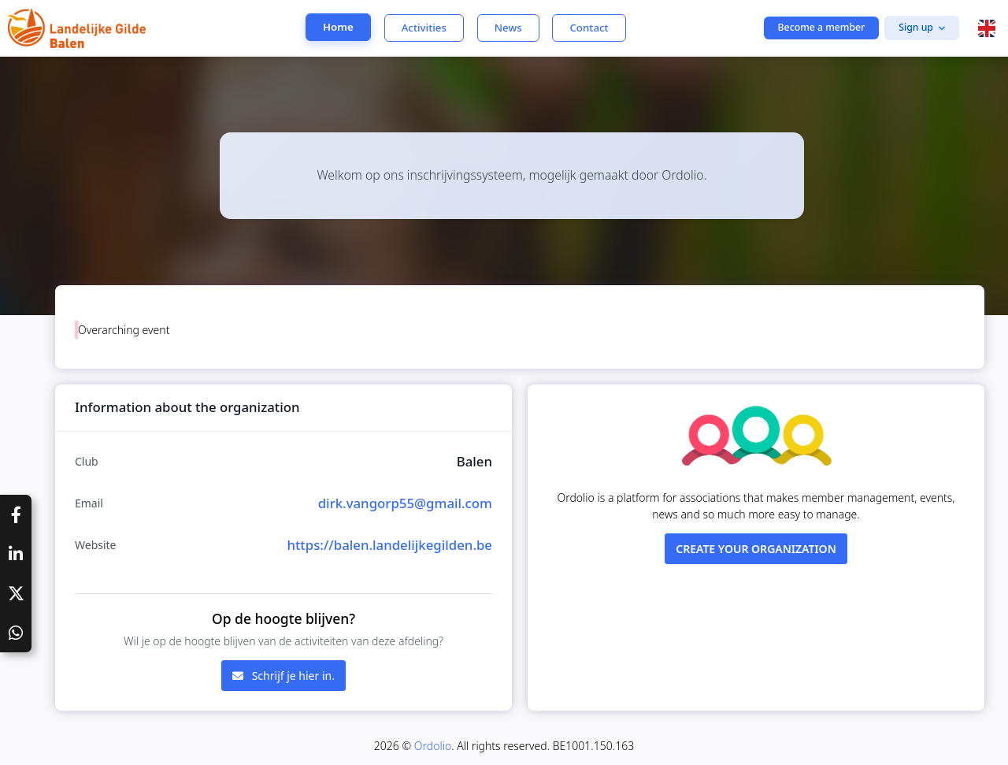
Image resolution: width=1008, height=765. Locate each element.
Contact (588, 27)
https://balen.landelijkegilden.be (389, 545)
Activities (424, 27)
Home (338, 27)
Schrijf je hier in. (283, 675)
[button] (986, 28)
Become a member (821, 27)
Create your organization (756, 548)
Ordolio (432, 745)
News (508, 27)
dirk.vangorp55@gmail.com (405, 503)
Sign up (916, 27)
